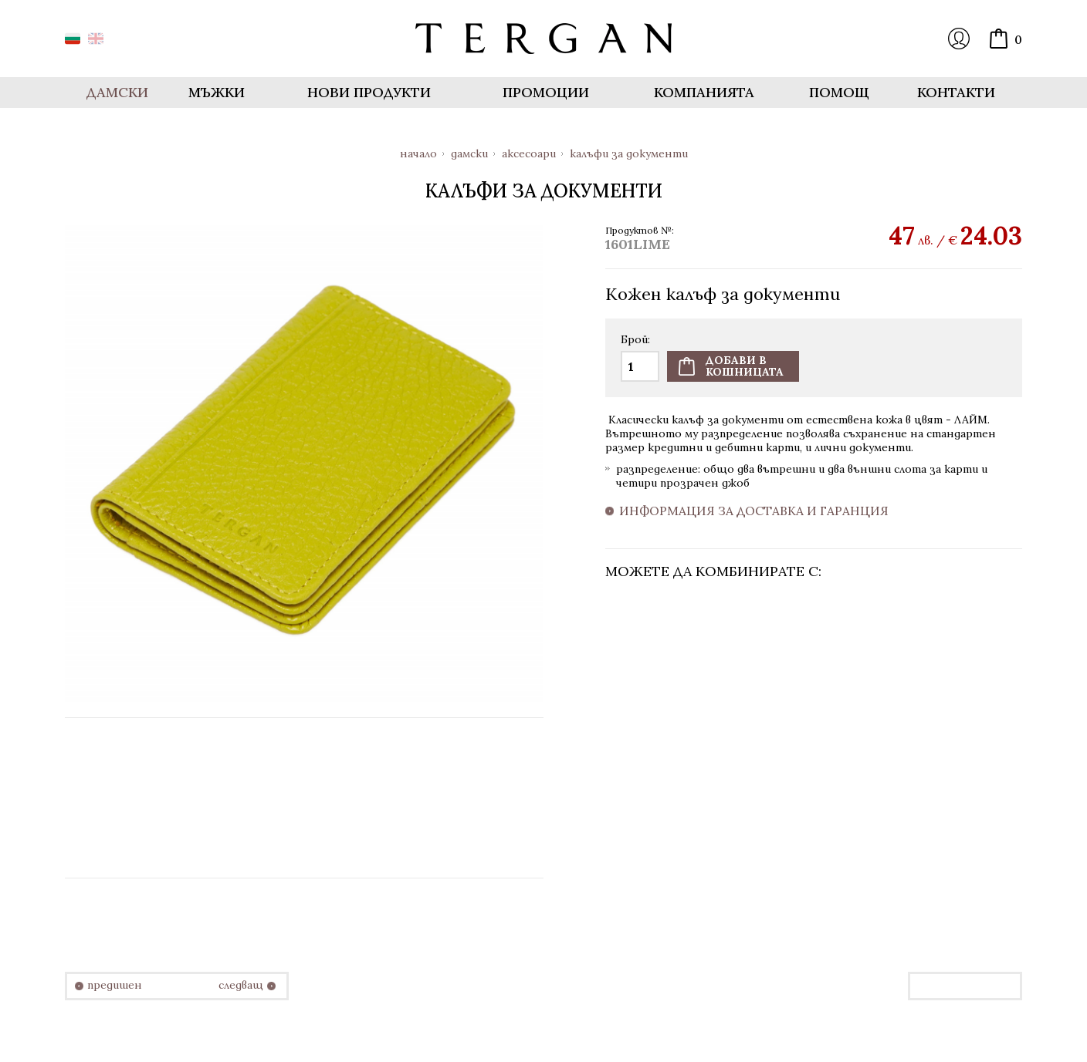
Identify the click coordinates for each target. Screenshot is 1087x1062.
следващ (240, 985)
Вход (958, 38)
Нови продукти (369, 92)
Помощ (839, 92)
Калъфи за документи (629, 153)
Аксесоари (529, 153)
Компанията (704, 92)
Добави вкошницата (745, 366)
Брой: (635, 340)
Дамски (469, 153)
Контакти (956, 92)
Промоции (546, 92)
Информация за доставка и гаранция (754, 511)
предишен (114, 985)
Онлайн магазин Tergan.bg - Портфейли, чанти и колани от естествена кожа (543, 38)
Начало (418, 153)
